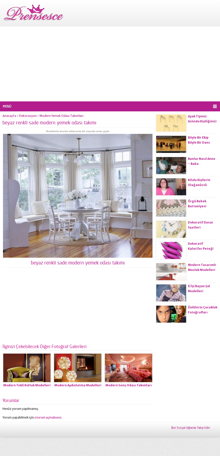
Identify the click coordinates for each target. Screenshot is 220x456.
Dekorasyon (28, 116)
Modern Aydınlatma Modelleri (77, 385)
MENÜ (7, 106)
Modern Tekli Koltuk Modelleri (27, 385)
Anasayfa (9, 116)
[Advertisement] (110, 64)
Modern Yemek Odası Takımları (61, 116)
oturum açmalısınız (48, 417)
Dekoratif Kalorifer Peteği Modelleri (201, 248)
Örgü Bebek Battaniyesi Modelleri (197, 206)
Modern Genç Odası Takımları (128, 385)
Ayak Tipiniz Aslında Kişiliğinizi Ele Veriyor (202, 121)
